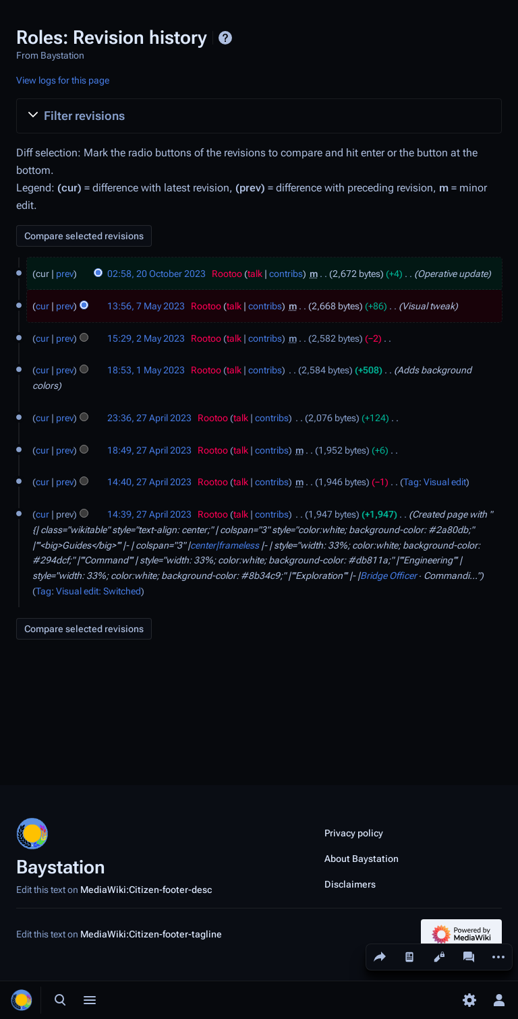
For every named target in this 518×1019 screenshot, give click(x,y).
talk (255, 273)
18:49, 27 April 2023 (149, 450)
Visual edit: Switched (98, 591)
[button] (259, 116)
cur (42, 306)
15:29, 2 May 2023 (146, 338)
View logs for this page (62, 80)
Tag (411, 481)
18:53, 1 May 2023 (146, 370)
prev (65, 273)
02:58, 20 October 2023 (156, 273)
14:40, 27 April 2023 (149, 481)
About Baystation (361, 858)
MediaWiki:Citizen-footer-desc (146, 889)
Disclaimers (350, 884)
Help (225, 37)
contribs (286, 273)
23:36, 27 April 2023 (149, 417)
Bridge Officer (388, 575)
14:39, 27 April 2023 (149, 514)
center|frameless (224, 545)
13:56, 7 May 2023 (146, 306)
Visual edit (445, 481)
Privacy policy (353, 833)
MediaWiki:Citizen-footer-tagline (151, 934)
